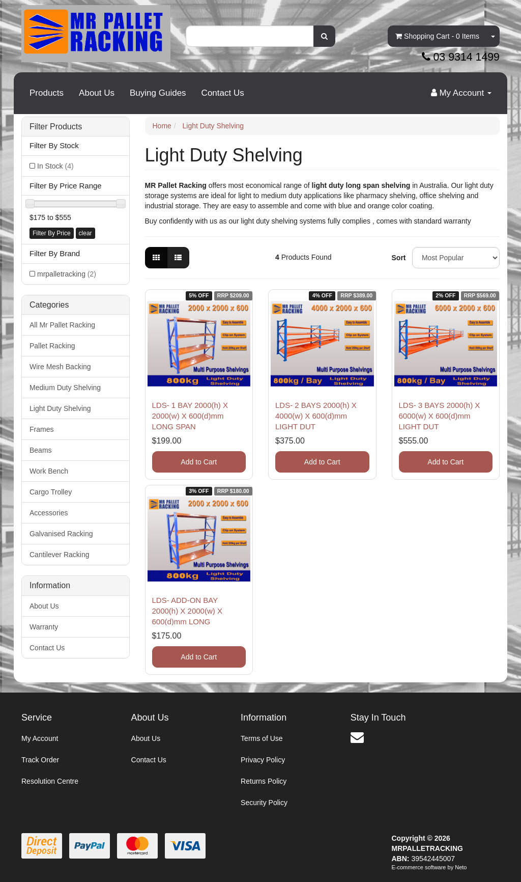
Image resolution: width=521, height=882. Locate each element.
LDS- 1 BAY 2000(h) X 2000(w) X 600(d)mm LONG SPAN (190, 416)
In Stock (55, 166)
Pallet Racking (52, 346)
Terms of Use (261, 738)
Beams (41, 450)
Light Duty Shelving (60, 408)
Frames (41, 429)
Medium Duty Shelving (65, 387)
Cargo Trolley (51, 492)
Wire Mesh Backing (60, 367)
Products (47, 93)
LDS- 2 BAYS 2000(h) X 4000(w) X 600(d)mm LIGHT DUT (316, 416)
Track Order (40, 760)
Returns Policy (263, 781)
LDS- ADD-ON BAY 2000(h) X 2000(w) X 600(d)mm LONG (187, 611)
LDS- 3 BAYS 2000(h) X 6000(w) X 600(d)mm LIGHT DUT (439, 416)
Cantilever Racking (60, 554)
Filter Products (56, 126)
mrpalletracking (66, 274)
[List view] (178, 257)
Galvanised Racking (61, 534)
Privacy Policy (263, 760)
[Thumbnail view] (156, 257)
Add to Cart (199, 462)
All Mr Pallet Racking (62, 325)
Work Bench (49, 471)
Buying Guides (158, 93)
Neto (461, 867)
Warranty (44, 627)
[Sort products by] (456, 257)
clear (85, 233)
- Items (437, 36)
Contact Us (222, 93)
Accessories (49, 513)
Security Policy (264, 802)
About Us (96, 93)
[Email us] (357, 737)
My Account (39, 738)
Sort (398, 258)
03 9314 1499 (461, 57)
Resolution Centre (49, 781)
